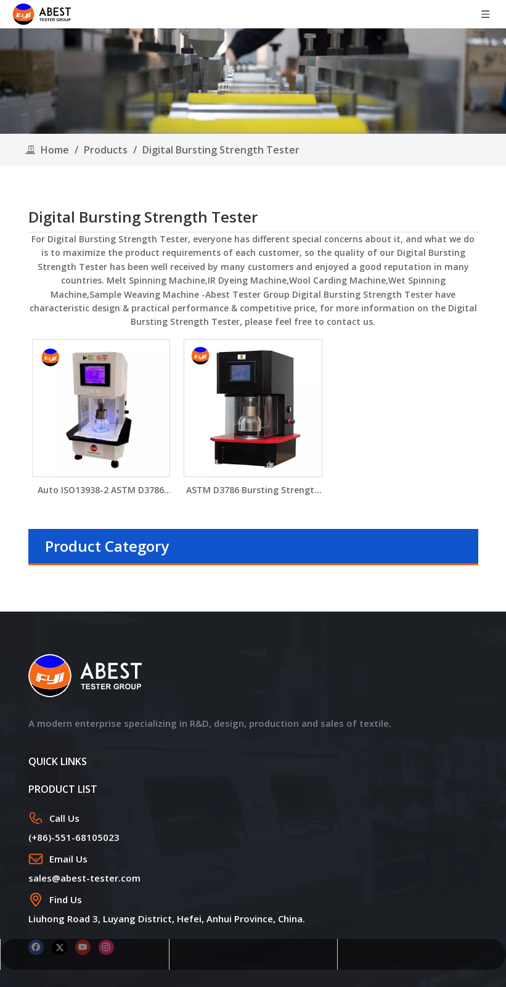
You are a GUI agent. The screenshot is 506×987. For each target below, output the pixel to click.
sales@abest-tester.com (84, 878)
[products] (253, 81)
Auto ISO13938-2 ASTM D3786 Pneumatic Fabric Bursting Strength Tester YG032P (101, 490)
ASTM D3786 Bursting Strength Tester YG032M (253, 490)
